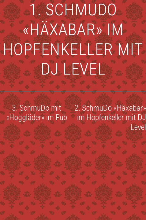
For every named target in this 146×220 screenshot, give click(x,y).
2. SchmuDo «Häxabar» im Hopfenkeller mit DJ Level (110, 117)
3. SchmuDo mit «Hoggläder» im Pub (36, 112)
